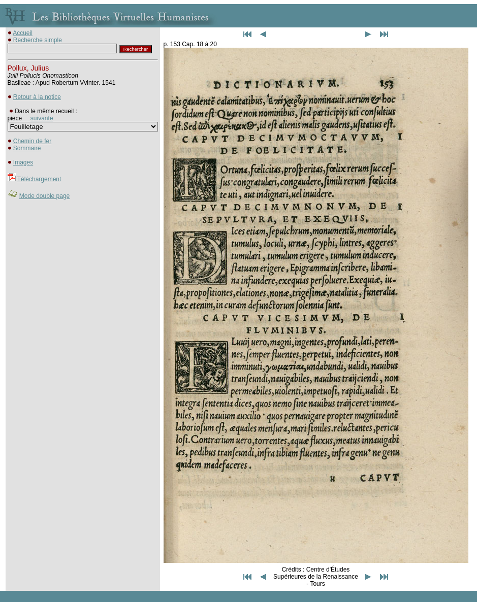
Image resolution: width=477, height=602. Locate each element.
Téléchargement (39, 179)
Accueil (23, 33)
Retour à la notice (37, 97)
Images (23, 162)
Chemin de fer (32, 141)
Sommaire (27, 148)
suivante (41, 118)
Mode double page (44, 195)
